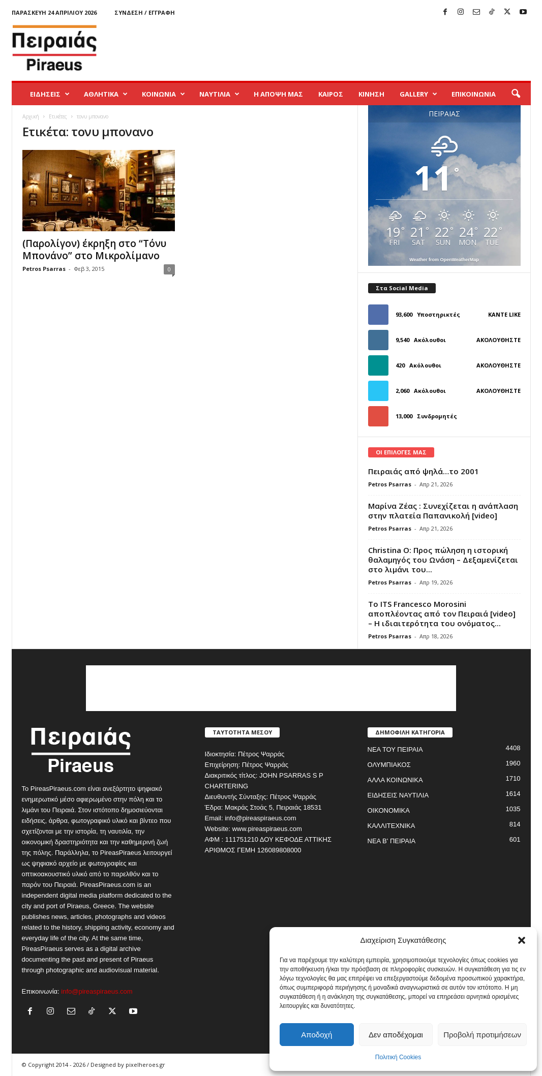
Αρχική (30, 116)
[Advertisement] (346, 48)
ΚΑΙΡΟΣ (330, 94)
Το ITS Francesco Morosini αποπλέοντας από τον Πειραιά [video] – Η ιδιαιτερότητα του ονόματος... (442, 613)
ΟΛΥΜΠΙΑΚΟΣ (389, 764)
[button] (522, 940)
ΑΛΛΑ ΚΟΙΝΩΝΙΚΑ (395, 780)
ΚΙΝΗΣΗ (371, 94)
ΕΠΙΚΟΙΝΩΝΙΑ (473, 94)
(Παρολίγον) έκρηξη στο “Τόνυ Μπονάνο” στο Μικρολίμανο (94, 249)
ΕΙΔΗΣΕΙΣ (50, 94)
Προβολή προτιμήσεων (482, 1034)
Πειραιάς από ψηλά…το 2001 (423, 471)
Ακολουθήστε (498, 340)
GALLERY (418, 94)
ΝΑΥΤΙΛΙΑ (219, 94)
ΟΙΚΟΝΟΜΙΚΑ (389, 810)
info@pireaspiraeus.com (96, 991)
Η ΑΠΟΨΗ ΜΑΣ (278, 94)
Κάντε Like (504, 314)
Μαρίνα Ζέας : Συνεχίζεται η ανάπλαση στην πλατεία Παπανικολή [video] (443, 510)
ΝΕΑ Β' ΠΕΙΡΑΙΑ (392, 841)
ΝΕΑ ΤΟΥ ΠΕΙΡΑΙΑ (395, 749)
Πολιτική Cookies (398, 1057)
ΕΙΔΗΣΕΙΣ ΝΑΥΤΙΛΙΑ (398, 795)
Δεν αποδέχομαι (396, 1034)
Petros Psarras (44, 268)
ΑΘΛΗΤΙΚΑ (106, 94)
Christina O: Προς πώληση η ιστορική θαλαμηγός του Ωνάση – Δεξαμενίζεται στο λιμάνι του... (443, 559)
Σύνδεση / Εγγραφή (144, 12)
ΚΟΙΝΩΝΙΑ (163, 94)
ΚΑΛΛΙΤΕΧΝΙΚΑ (391, 825)
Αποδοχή (316, 1034)
